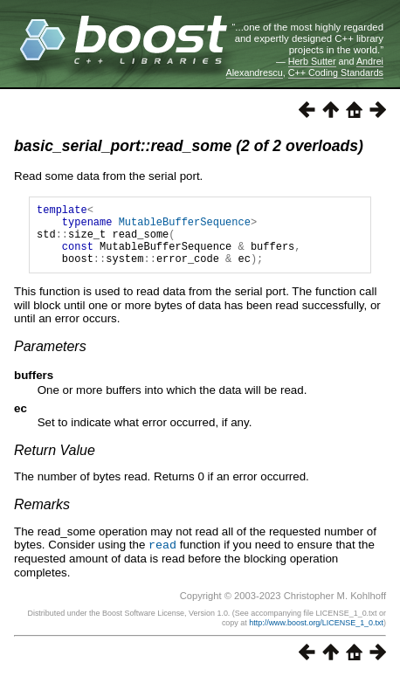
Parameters (50, 359)
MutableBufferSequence (185, 226)
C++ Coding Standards (335, 72)
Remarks (42, 517)
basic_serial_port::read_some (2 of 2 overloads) (188, 146)
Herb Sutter (312, 61)
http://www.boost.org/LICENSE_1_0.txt (316, 635)
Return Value (54, 463)
